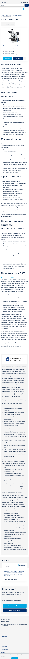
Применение (4, 649)
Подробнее (7, 58)
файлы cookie (12, 655)
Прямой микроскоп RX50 (10, 46)
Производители (5, 646)
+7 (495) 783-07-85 (24, 2)
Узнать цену (17, 58)
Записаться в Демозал (14, 605)
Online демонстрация (14, 610)
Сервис (3, 652)
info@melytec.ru (5, 621)
